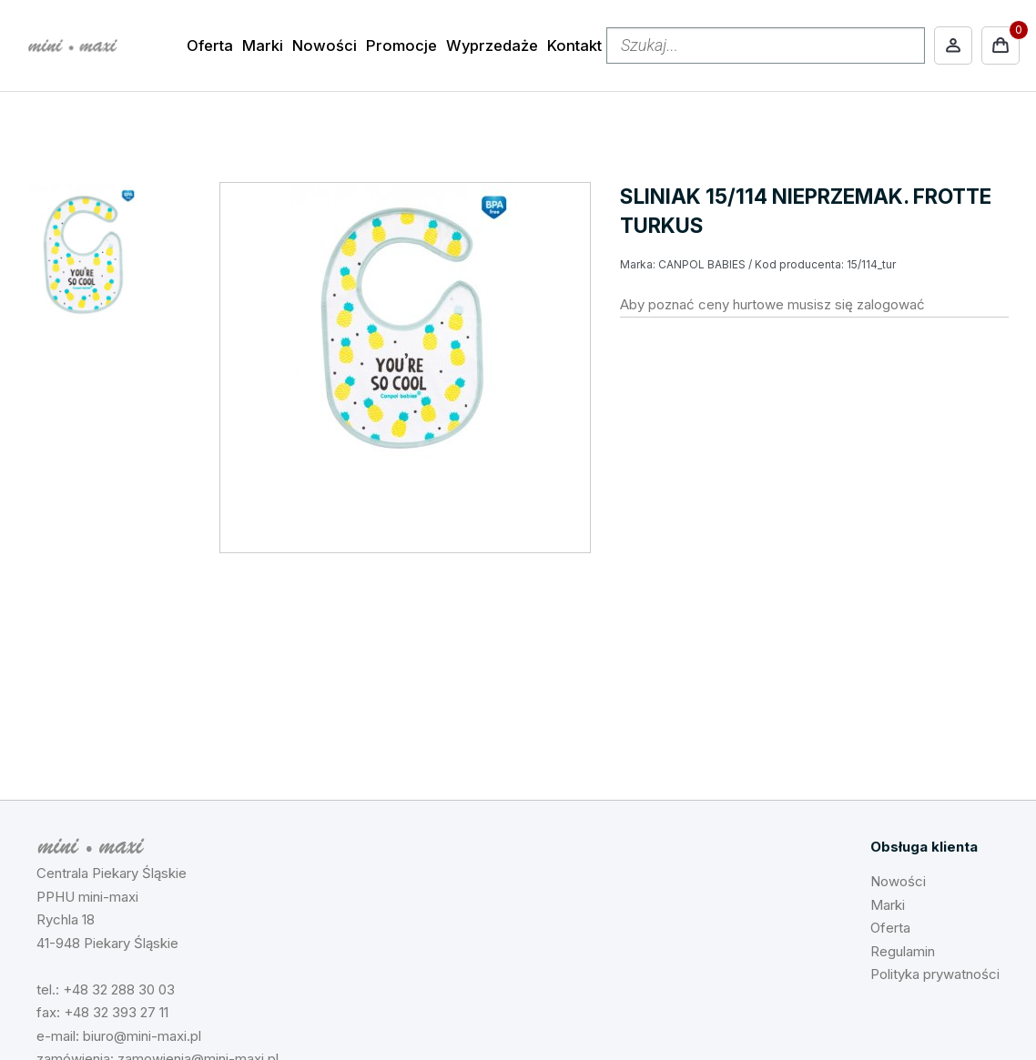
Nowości (324, 45)
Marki (262, 45)
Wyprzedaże (492, 45)
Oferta (210, 45)
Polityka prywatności (935, 974)
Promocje (401, 45)
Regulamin (902, 951)
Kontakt (574, 45)
